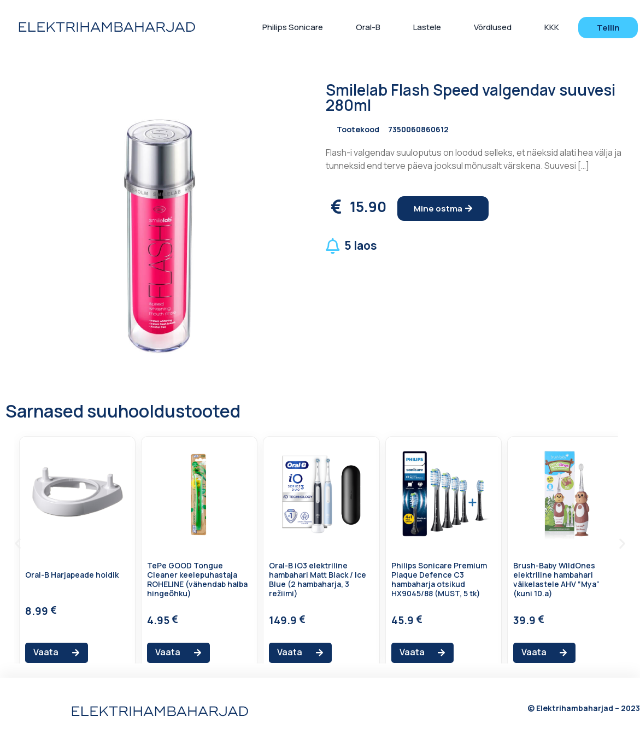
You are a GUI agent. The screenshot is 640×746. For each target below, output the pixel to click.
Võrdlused (493, 27)
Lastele (427, 27)
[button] (607, 27)
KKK (551, 27)
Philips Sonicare (292, 27)
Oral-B (368, 27)
